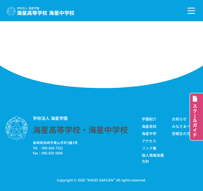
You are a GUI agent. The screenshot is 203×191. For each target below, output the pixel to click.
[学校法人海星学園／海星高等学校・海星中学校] (41, 11)
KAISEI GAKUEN (100, 180)
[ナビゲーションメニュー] (191, 10)
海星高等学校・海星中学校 (80, 129)
